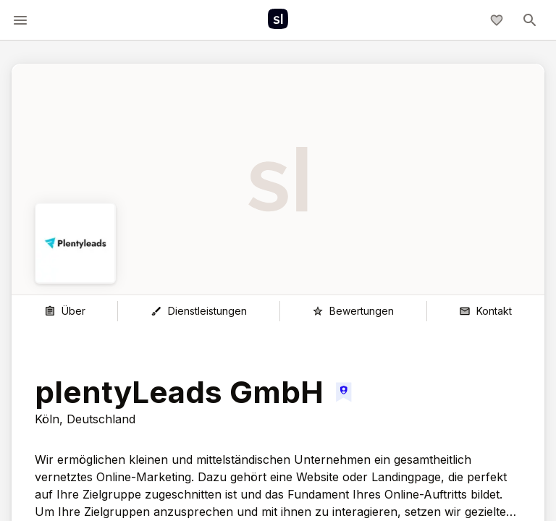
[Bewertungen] (353, 311)
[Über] (64, 311)
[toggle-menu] (20, 20)
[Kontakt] (485, 311)
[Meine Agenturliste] (496, 20)
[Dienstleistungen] (198, 311)
